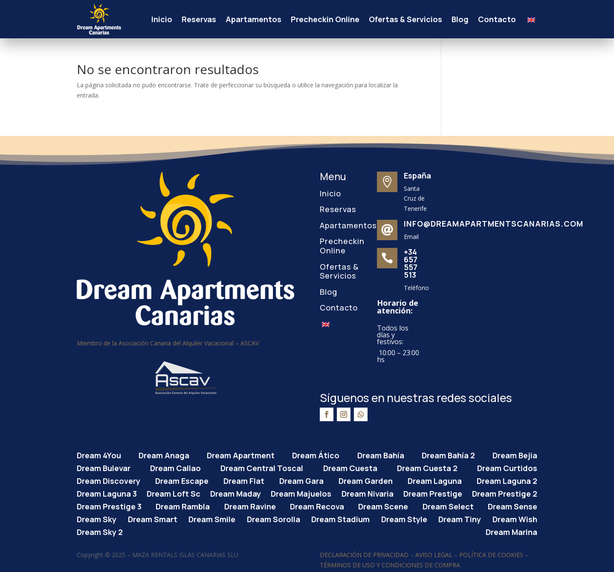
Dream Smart (152, 518)
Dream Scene (383, 505)
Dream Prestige (432, 493)
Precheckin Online (325, 19)
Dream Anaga (164, 454)
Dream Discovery (108, 480)
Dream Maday (235, 493)
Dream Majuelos (301, 493)
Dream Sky (96, 518)
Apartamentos (253, 19)
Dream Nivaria (368, 493)
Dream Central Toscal (261, 467)
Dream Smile (211, 518)
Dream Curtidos (507, 467)
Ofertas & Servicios (405, 19)
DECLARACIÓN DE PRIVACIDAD (364, 555)
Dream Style (404, 518)
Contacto (497, 19)
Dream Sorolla (273, 518)
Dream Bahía (380, 454)
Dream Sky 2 (100, 531)
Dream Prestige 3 (109, 505)
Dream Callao (175, 467)
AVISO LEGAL (433, 555)
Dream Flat (243, 480)
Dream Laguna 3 (107, 493)
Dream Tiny (459, 518)
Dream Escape (182, 480)
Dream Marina (511, 531)
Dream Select (448, 505)
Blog (460, 19)
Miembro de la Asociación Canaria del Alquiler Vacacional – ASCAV (168, 343)
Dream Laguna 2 (507, 480)
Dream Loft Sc (173, 493)
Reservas (199, 19)
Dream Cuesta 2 (427, 467)
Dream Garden (366, 480)
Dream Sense (512, 505)
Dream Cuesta (350, 467)
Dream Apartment (241, 454)
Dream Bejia (514, 454)
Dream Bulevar (103, 467)
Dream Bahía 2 (448, 454)
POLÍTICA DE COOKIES (491, 555)
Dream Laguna (435, 480)
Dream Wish (514, 518)
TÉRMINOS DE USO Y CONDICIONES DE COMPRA (390, 565)
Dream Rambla (183, 505)
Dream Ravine (250, 505)
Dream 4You (99, 454)
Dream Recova (317, 505)
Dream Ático (315, 454)
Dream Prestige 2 (504, 493)
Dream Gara (301, 480)
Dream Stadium (340, 518)
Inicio (161, 19)
